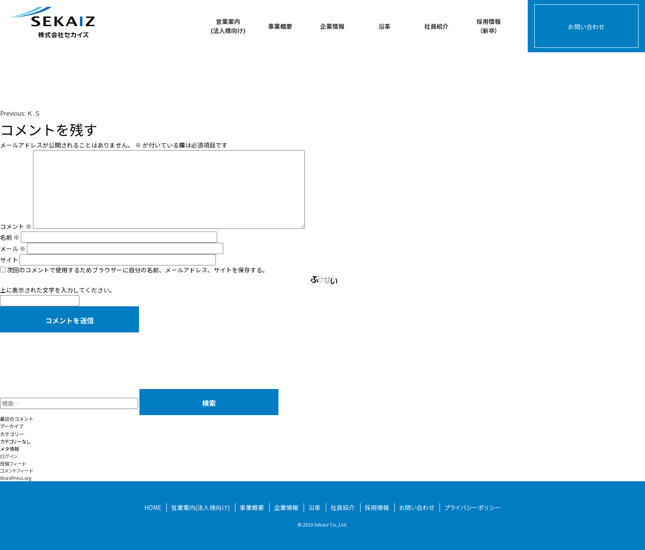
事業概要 (280, 26)
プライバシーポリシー (472, 507)
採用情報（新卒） (488, 26)
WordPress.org (15, 477)
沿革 (384, 26)
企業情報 (332, 26)
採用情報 (377, 507)
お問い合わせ (586, 26)
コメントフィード (16, 470)
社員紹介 (436, 26)
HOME (152, 507)
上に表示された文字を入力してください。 (58, 289)
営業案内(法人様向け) (228, 26)
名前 (10, 237)
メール (13, 248)
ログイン (9, 456)
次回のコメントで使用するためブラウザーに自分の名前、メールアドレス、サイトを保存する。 (137, 269)
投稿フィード (13, 463)
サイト (9, 259)
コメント (16, 226)
